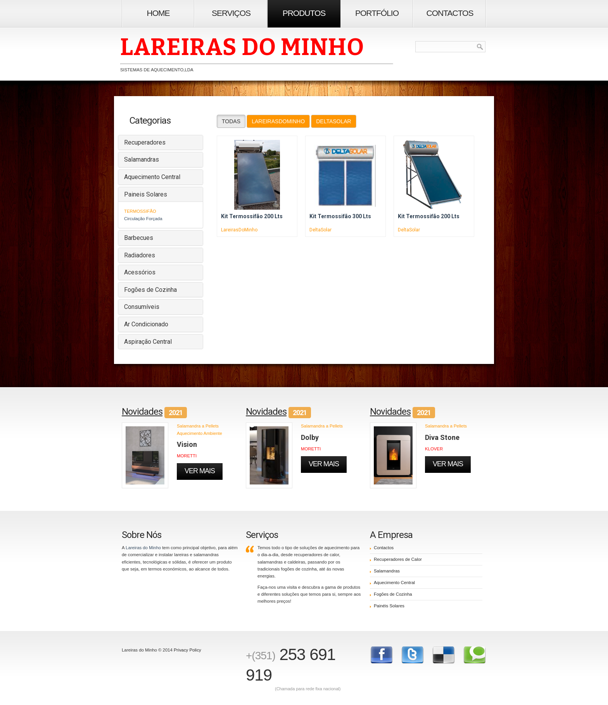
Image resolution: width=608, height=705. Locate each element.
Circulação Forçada (143, 218)
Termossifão (140, 211)
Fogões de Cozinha (150, 289)
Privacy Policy (187, 650)
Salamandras (141, 159)
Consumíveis (141, 306)
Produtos (304, 13)
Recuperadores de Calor (398, 559)
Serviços (231, 13)
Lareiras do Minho (143, 547)
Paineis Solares (145, 194)
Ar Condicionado (146, 324)
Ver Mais (200, 471)
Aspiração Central (148, 341)
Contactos (450, 13)
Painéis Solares (389, 605)
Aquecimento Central (152, 177)
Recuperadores (145, 142)
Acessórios (139, 272)
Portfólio (377, 13)
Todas (231, 121)
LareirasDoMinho (278, 121)
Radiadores (139, 255)
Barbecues (138, 237)
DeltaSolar (333, 121)
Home (158, 13)
